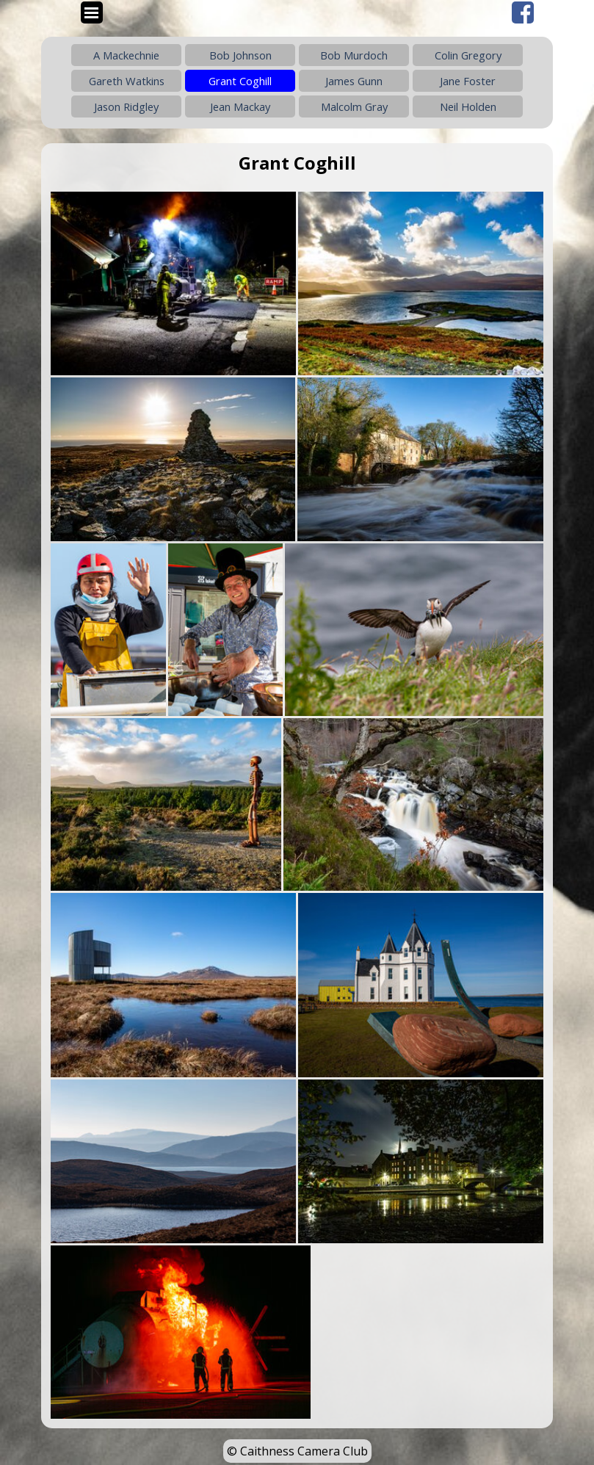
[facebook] (523, 12)
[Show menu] (92, 12)
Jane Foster (468, 80)
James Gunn (354, 80)
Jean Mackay (240, 106)
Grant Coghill (240, 80)
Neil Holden (468, 106)
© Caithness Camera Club (297, 1451)
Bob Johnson (240, 55)
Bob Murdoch (354, 55)
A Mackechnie (126, 55)
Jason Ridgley (126, 106)
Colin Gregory (468, 55)
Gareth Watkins (126, 80)
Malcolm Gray (354, 106)
